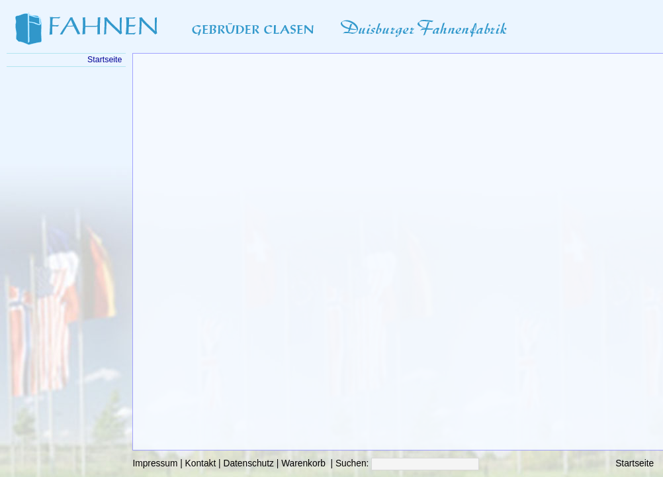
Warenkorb (303, 463)
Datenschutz (248, 463)
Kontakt (200, 463)
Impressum (154, 463)
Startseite (634, 463)
